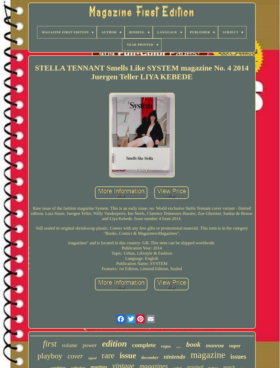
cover (75, 356)
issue (127, 355)
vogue (166, 346)
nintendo (174, 357)
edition (114, 343)
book (193, 344)
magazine (208, 355)
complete (144, 345)
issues (238, 356)
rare (108, 355)
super (235, 345)
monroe (215, 345)
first (50, 343)
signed (92, 358)
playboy (49, 355)
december (149, 357)
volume (70, 345)
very (178, 347)
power (90, 345)
